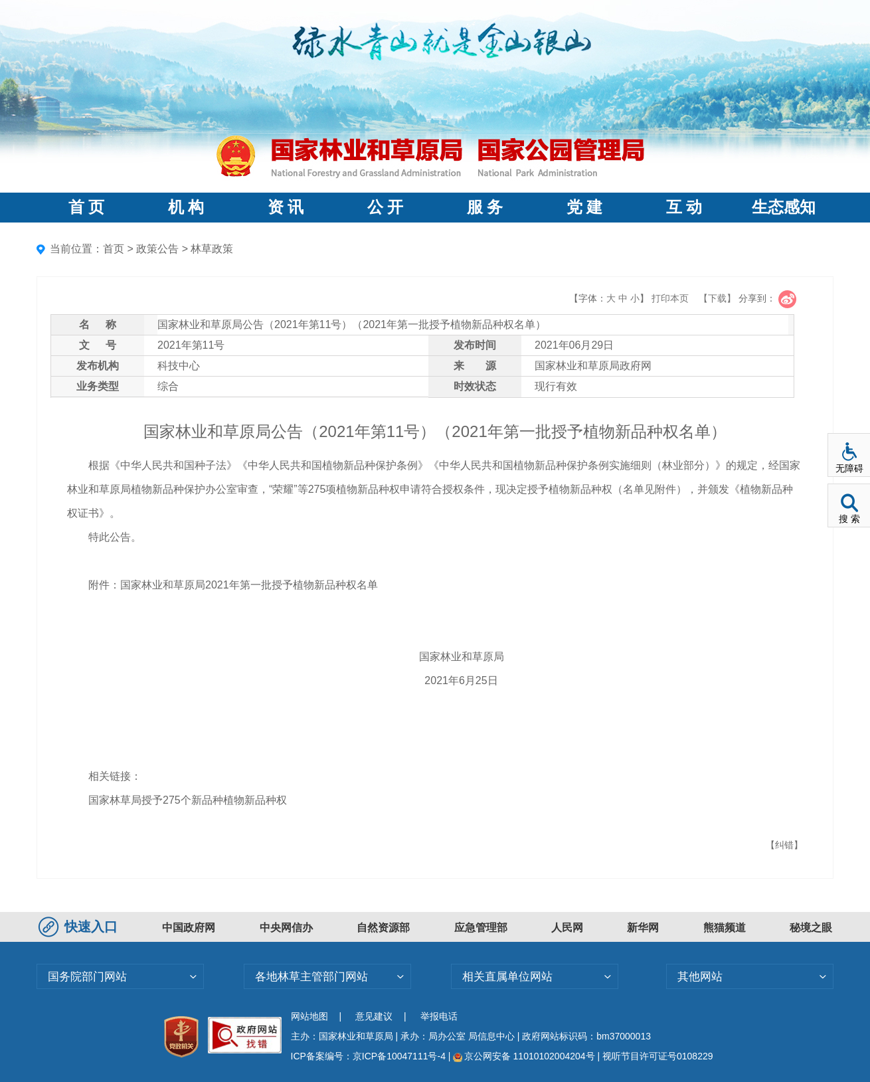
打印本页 (670, 298)
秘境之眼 (811, 927)
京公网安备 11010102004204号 (523, 1056)
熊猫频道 (724, 927)
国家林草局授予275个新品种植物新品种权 (187, 800)
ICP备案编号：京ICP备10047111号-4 (369, 1056)
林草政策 (212, 248)
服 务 (485, 207)
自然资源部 (383, 927)
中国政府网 (188, 927)
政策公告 (157, 248)
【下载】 (717, 298)
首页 (113, 248)
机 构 (186, 207)
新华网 (643, 927)
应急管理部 (480, 927)
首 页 (86, 207)
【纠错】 (784, 845)
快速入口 (80, 926)
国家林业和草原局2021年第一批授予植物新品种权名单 (249, 584)
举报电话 (439, 1016)
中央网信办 (286, 927)
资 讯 (286, 207)
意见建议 (373, 1016)
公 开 (385, 207)
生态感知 (784, 207)
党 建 (584, 207)
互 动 (684, 207)
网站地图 (309, 1016)
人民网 (567, 927)
